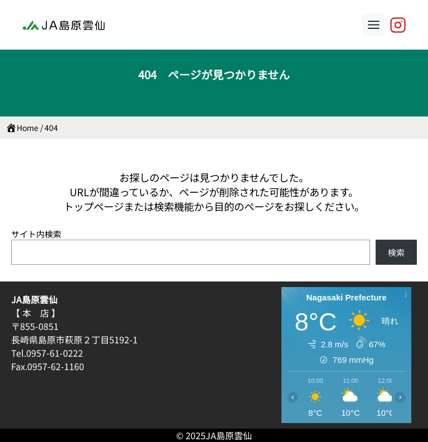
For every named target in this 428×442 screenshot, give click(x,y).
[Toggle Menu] (373, 24)
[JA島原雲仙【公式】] (398, 25)
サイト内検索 (36, 234)
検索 (396, 252)
